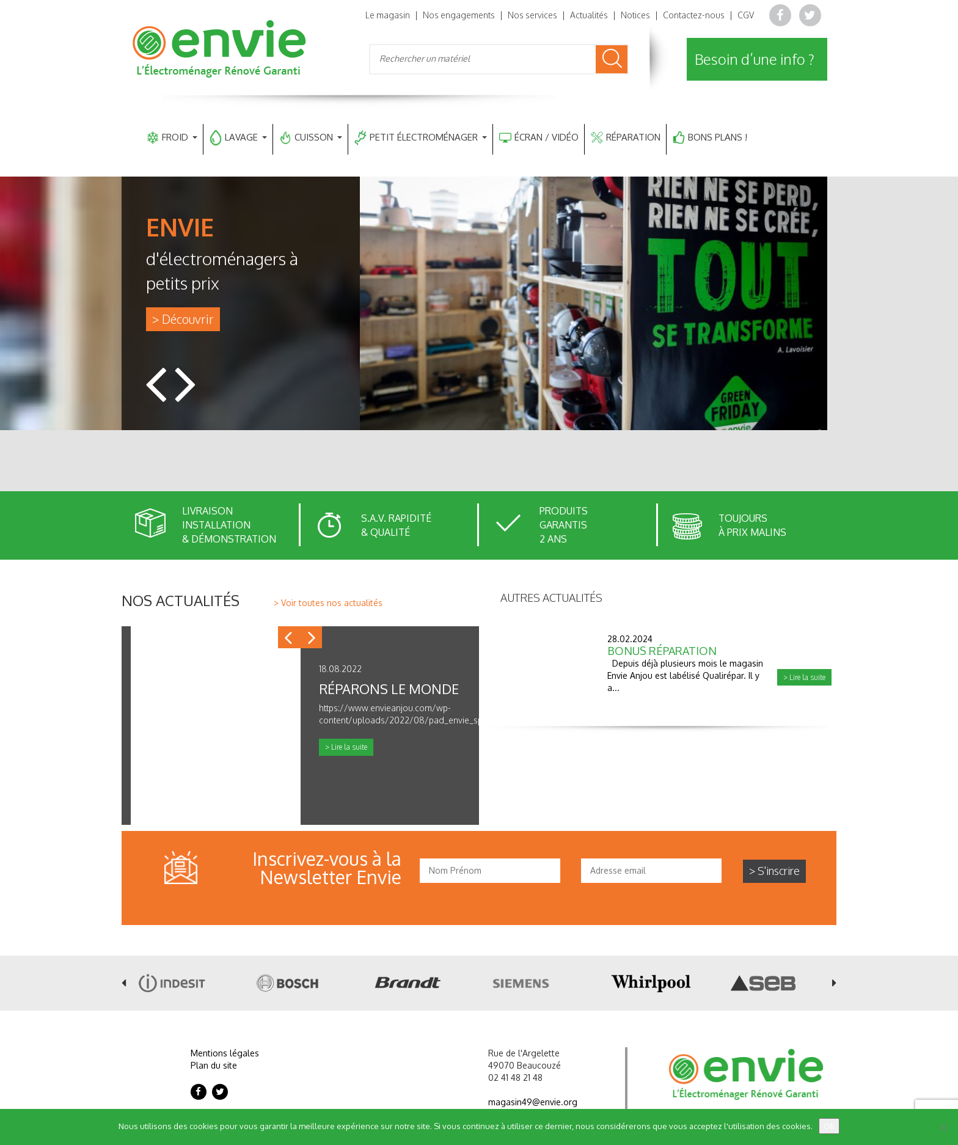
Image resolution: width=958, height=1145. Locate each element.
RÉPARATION (625, 137)
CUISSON (310, 138)
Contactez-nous (694, 15)
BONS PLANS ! (710, 137)
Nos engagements (459, 15)
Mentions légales (225, 1053)
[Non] (943, 1127)
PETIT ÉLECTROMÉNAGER (420, 137)
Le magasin (387, 15)
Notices (635, 15)
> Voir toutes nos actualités (328, 603)
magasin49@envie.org (532, 1102)
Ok (829, 1126)
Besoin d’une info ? (755, 58)
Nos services (532, 15)
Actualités (589, 15)
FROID (172, 138)
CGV (745, 15)
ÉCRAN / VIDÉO (539, 138)
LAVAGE (238, 138)
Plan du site (214, 1065)
